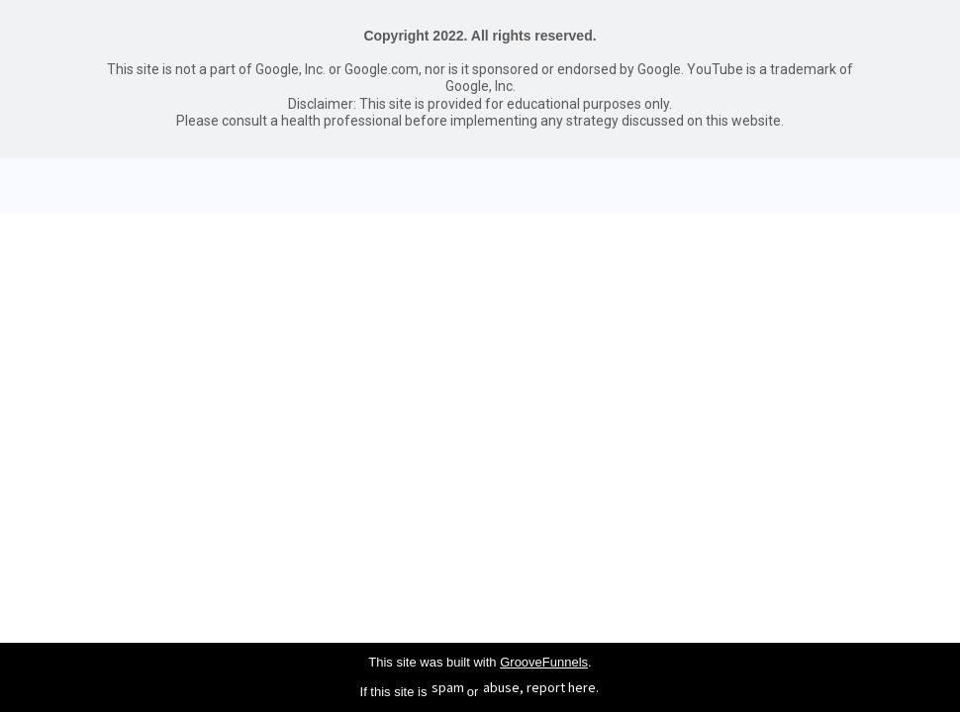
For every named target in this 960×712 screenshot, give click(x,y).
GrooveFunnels (544, 662)
